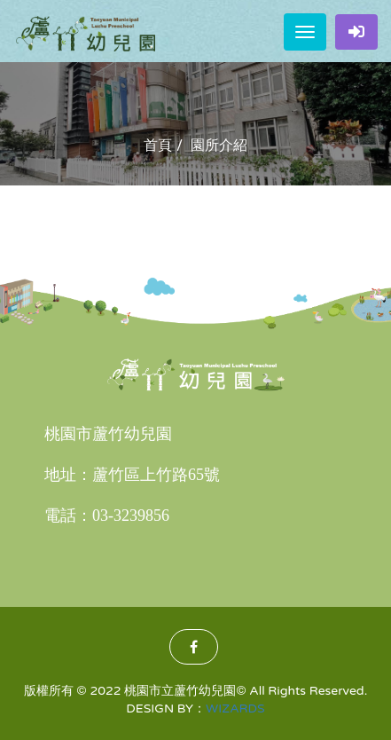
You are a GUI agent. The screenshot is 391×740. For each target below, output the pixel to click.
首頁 (158, 145)
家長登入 (356, 31)
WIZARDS (235, 708)
